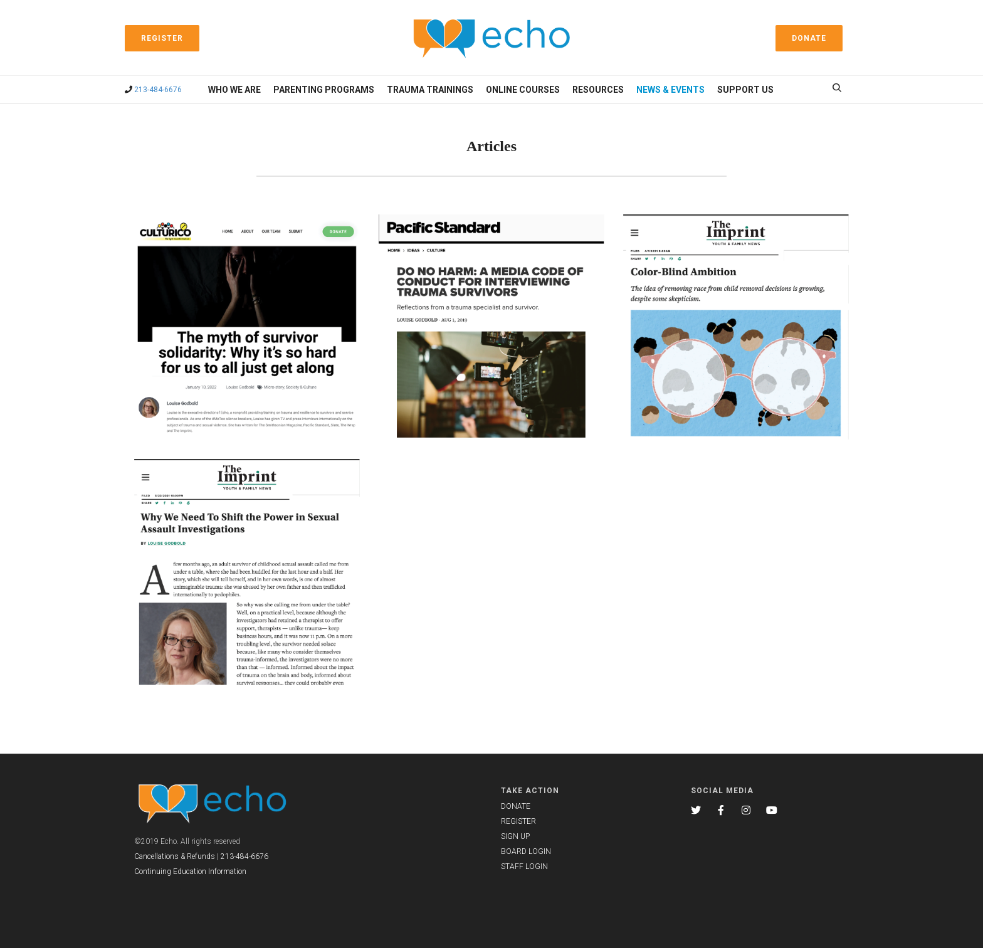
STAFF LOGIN (524, 866)
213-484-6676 (158, 89)
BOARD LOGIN (526, 851)
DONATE (515, 806)
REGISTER (518, 821)
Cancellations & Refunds (174, 856)
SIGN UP (515, 836)
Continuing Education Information (190, 871)
